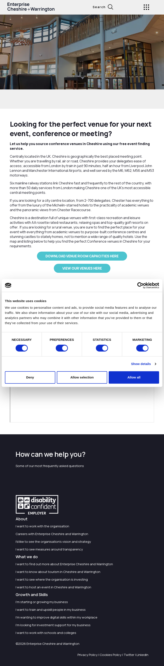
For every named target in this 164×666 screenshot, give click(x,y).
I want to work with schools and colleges (46, 632)
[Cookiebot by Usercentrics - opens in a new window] (140, 285)
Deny (30, 377)
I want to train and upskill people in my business (51, 609)
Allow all (134, 377)
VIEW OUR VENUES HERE (82, 268)
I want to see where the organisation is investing (52, 579)
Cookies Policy (111, 655)
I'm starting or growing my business (42, 602)
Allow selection (82, 377)
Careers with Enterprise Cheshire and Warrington (52, 534)
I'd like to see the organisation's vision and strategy (53, 541)
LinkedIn (142, 655)
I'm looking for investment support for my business (53, 625)
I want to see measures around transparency (49, 549)
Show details (141, 364)
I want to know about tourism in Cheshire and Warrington (58, 572)
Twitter (129, 655)
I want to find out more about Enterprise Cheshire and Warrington (64, 564)
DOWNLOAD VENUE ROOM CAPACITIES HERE (82, 256)
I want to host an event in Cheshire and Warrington (53, 587)
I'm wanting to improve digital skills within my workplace (56, 617)
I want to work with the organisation (42, 526)
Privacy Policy (88, 655)
